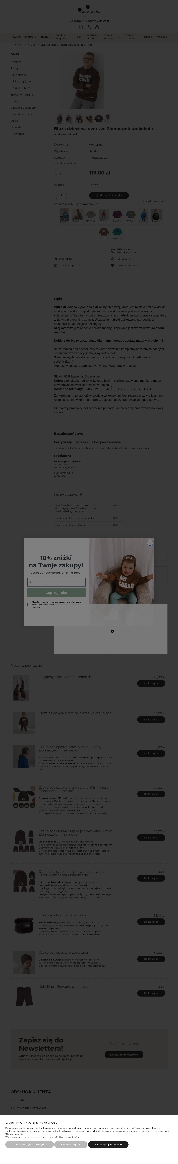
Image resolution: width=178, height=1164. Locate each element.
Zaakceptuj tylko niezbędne (29, 1144)
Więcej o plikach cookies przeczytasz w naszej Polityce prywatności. (42, 1137)
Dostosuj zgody (71, 1144)
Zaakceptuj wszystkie (108, 1144)
